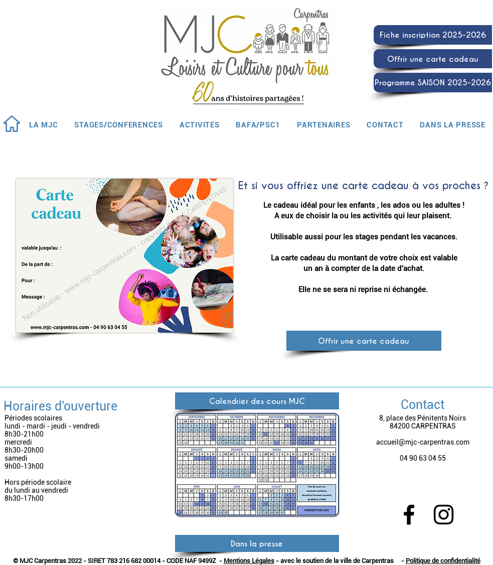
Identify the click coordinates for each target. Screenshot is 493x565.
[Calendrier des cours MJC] (257, 400)
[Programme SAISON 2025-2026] (433, 82)
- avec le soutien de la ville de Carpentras (334, 560)
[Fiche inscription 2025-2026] (433, 35)
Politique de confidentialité (443, 560)
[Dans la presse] (257, 543)
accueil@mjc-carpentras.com (422, 442)
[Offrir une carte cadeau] (433, 58)
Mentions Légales (249, 560)
